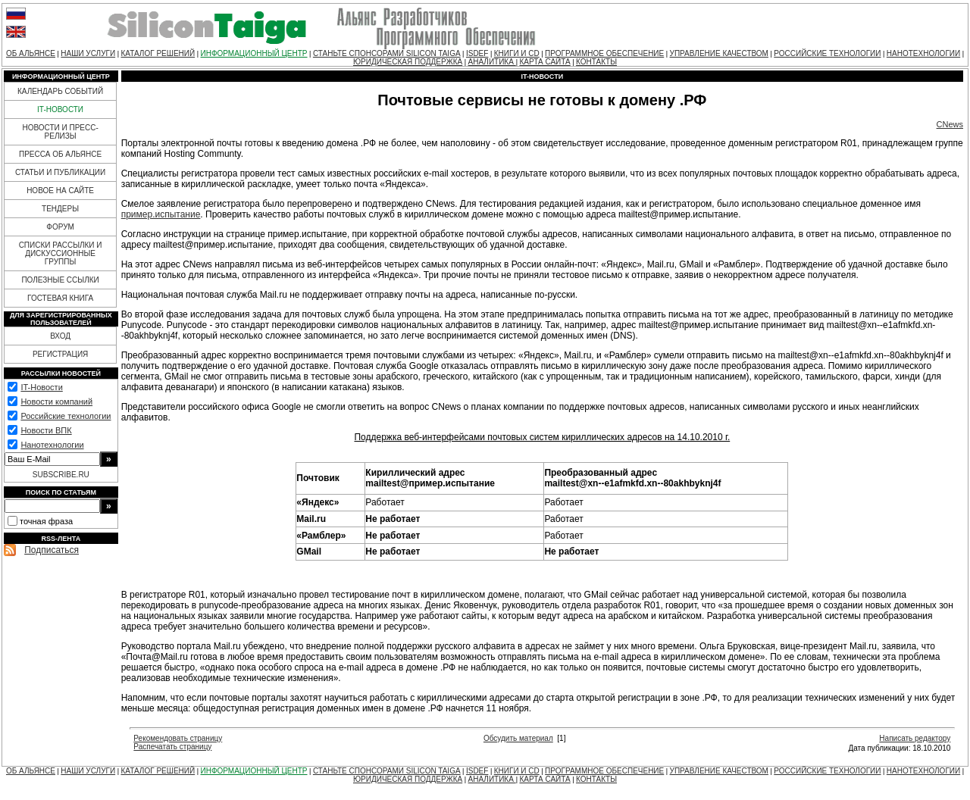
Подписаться (51, 550)
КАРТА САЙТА (544, 62)
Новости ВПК (45, 430)
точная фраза (46, 521)
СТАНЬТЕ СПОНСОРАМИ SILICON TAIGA (387, 53)
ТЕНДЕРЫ (60, 209)
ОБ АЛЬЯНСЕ (30, 53)
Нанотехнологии (51, 444)
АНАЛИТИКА (492, 62)
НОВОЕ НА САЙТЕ (60, 190)
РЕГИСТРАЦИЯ (60, 354)
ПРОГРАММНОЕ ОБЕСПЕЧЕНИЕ (604, 53)
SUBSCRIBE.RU (61, 474)
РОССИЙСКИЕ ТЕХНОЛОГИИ (827, 53)
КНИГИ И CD (517, 53)
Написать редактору (914, 738)
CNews (950, 124)
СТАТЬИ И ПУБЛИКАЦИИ (60, 172)
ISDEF (477, 53)
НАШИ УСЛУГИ (88, 53)
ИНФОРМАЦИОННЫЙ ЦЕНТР (254, 53)
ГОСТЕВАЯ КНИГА (60, 298)
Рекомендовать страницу (177, 738)
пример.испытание (161, 214)
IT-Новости (41, 387)
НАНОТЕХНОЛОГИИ (923, 53)
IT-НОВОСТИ (60, 109)
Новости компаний (56, 401)
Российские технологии (65, 415)
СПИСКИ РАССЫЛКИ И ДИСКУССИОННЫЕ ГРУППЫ (60, 253)
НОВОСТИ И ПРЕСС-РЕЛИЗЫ (60, 131)
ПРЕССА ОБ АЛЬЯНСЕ (60, 154)
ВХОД (60, 336)
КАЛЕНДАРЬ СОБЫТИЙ (60, 91)
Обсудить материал (518, 738)
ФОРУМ (60, 227)
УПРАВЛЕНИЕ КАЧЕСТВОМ (719, 53)
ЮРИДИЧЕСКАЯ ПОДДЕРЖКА (407, 62)
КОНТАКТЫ (596, 62)
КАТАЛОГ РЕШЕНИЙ (157, 53)
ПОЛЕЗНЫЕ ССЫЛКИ (60, 280)
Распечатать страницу (172, 746)
